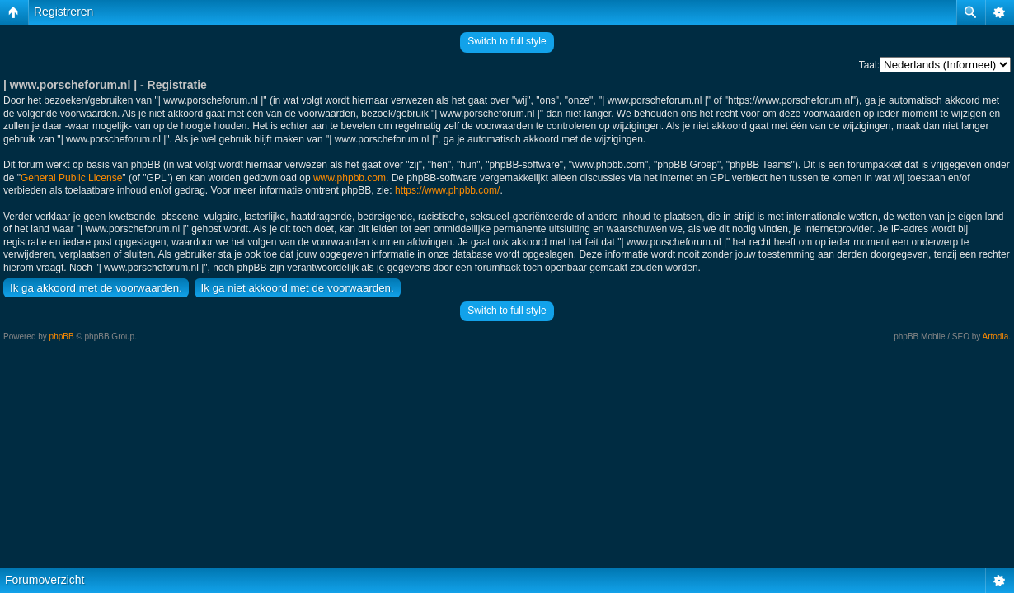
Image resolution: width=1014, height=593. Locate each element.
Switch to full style (506, 41)
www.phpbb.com (349, 178)
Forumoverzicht (44, 579)
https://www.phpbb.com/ (447, 190)
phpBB (61, 336)
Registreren (63, 11)
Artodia (996, 336)
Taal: (869, 65)
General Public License (71, 178)
